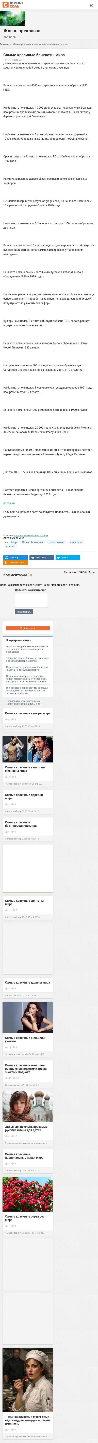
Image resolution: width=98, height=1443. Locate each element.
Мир (14, 542)
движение (76, 542)
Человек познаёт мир (15, 783)
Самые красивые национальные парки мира (24, 1155)
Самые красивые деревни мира (24, 796)
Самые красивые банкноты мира (51, 44)
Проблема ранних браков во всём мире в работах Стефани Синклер (27, 659)
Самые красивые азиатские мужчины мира (25, 769)
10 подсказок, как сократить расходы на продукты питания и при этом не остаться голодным (27, 690)
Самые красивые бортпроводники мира (21, 823)
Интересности (12, 995)
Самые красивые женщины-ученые (25, 1039)
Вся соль (4, 44)
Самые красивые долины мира (27, 982)
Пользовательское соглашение (23, 701)
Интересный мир (13, 726)
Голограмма (56, 542)
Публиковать (24, 611)
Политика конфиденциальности (23, 703)
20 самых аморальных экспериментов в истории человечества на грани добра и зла (27, 649)
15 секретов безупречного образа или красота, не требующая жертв (27, 668)
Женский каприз (13, 1085)
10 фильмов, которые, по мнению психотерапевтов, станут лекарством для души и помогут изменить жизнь (26, 678)
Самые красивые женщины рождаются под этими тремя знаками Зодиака (26, 1068)
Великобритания (32, 542)
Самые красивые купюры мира (28, 713)
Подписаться (27, 628)
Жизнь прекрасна (21, 30)
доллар (10, 546)
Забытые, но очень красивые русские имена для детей (26, 1128)
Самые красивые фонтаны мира (24, 902)
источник (9, 503)
